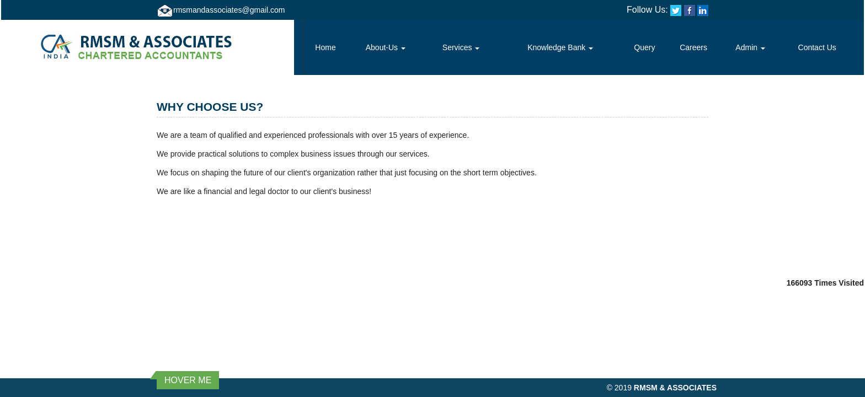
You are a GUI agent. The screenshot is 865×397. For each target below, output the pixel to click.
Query (644, 47)
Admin (750, 47)
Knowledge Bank (560, 47)
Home (325, 47)
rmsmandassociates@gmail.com (229, 10)
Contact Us (817, 47)
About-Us (385, 47)
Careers (693, 47)
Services (461, 47)
